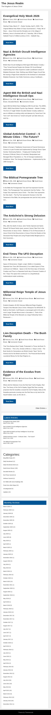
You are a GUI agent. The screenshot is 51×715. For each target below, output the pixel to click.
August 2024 (6, 561)
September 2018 (8, 595)
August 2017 (6, 625)
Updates (5, 492)
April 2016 (6, 646)
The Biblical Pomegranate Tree (23, 177)
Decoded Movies (13, 102)
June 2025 (6, 537)
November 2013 (7, 673)
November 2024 (7, 557)
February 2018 (7, 608)
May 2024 (6, 568)
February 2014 (7, 666)
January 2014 (7, 670)
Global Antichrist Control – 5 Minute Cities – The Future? (21, 135)
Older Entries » (41, 408)
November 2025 (7, 520)
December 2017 (7, 615)
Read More (9, 42)
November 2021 (7, 585)
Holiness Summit (8, 478)
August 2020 (6, 591)
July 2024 (6, 564)
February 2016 (7, 649)
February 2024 (7, 574)
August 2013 (6, 677)
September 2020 (8, 588)
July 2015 (6, 653)
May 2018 (6, 598)
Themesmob (29, 712)
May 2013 (6, 687)
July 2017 (6, 629)
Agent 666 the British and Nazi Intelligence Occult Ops (22, 94)
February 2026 (7, 510)
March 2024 (6, 571)
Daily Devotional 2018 (9, 464)
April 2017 (6, 636)
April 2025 (6, 544)
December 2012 (7, 704)
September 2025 (8, 527)
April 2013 (6, 690)
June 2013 (6, 683)
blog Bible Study (7, 458)
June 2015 (6, 656)
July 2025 (6, 534)
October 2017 (7, 622)
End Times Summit (8, 475)
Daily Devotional (7, 461)
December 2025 (7, 516)
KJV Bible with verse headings (11, 482)
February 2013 (7, 697)
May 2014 (6, 660)
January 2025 (7, 554)
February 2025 (7, 551)
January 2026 (7, 513)
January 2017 (7, 639)
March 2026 (6, 506)
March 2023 (6, 581)
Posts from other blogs (9, 485)
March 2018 (6, 605)
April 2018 (6, 602)
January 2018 (7, 612)
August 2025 (6, 530)
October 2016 (7, 642)
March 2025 (6, 547)
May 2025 (6, 540)
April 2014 (6, 663)
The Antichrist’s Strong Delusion (24, 215)
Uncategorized (7, 488)
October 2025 (7, 523)
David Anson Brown (25, 19)
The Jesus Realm (12, 3)
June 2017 (6, 632)
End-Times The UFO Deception (23, 253)
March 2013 (6, 694)
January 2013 (7, 700)
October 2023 (7, 578)
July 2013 (6, 680)
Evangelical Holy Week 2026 (21, 15)
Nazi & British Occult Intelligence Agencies (15, 426)
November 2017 (7, 619)
